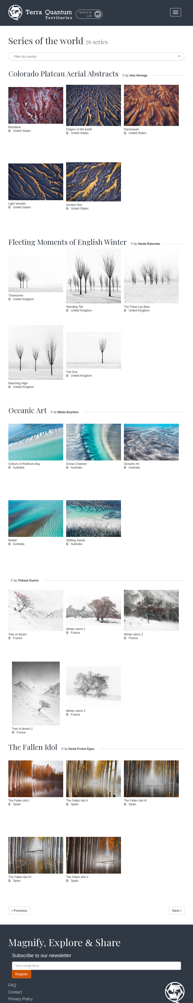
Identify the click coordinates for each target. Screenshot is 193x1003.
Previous (19, 911)
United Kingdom (21, 299)
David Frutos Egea (81, 749)
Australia (16, 467)
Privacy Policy (20, 999)
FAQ (12, 985)
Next (176, 911)
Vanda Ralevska (149, 244)
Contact (15, 992)
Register (21, 974)
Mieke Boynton (68, 412)
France (15, 638)
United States (19, 131)
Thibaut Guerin (28, 580)
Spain (14, 804)
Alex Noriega (138, 75)
